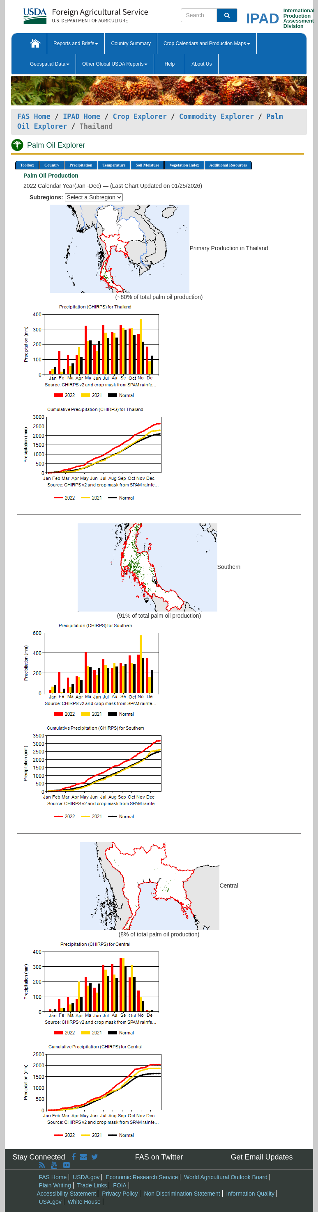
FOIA (120, 1185)
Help (169, 64)
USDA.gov (86, 1177)
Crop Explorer (139, 116)
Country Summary (131, 43)
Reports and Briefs (75, 43)
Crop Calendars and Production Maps (207, 43)
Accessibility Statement (66, 1193)
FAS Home (34, 116)
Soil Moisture (147, 165)
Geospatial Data (49, 64)
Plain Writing (55, 1185)
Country (51, 165)
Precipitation (80, 165)
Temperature (114, 165)
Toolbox (27, 165)
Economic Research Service (142, 1177)
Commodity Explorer (216, 116)
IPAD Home (81, 116)
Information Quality (250, 1193)
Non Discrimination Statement (182, 1193)
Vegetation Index (184, 165)
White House (84, 1201)
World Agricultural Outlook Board (225, 1177)
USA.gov (50, 1201)
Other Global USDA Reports (114, 64)
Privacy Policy (120, 1193)
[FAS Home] (65, 13)
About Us (201, 64)
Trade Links (92, 1185)
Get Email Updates (261, 1157)
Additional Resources (228, 165)
